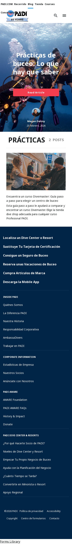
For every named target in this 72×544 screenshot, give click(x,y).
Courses (50, 4)
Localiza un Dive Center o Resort (28, 238)
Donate (8, 424)
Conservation (9, 12)
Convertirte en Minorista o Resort (24, 484)
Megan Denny (36, 121)
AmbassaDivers (12, 337)
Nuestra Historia (13, 321)
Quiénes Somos (13, 305)
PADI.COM (7, 4)
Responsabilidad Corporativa (21, 329)
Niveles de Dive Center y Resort (23, 451)
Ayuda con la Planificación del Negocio (27, 468)
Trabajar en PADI (13, 346)
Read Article (36, 92)
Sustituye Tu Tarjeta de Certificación (31, 246)
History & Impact (14, 416)
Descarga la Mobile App (21, 282)
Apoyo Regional (13, 492)
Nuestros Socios (13, 373)
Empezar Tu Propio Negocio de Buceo (27, 459)
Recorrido (20, 4)
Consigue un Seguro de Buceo (25, 255)
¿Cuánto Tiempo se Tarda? (20, 476)
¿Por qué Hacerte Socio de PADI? (24, 443)
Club (21, 12)
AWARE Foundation (15, 400)
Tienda (39, 4)
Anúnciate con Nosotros (18, 381)
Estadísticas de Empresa (18, 364)
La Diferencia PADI (15, 313)
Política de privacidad (31, 511)
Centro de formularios (33, 518)
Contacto (54, 518)
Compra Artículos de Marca (24, 273)
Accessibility (53, 511)
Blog (30, 4)
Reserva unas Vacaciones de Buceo (29, 264)
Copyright (12, 518)
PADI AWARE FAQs (14, 408)
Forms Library (10, 541)
